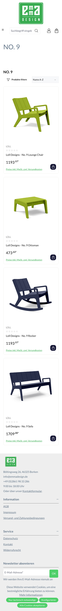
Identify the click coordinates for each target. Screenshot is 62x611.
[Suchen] (36, 30)
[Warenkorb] (56, 31)
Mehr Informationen (31, 594)
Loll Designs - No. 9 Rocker (21, 335)
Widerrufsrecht (12, 550)
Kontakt (8, 544)
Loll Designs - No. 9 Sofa (19, 426)
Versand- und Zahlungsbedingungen (24, 517)
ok (54, 573)
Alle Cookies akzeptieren (32, 605)
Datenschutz (10, 538)
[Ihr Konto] (49, 31)
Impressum (9, 512)
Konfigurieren (48, 600)
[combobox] (21, 30)
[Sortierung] (45, 79)
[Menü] (3, 30)
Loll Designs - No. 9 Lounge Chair (24, 154)
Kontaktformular (32, 491)
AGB (6, 506)
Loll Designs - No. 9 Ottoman (22, 245)
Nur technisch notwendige (22, 600)
